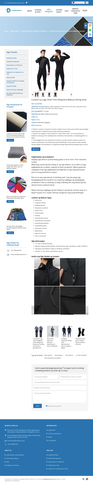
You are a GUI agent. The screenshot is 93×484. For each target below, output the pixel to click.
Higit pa (10, 140)
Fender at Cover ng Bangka (15, 90)
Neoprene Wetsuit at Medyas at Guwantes (34, 31)
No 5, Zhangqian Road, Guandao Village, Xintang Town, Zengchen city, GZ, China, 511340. (24, 436)
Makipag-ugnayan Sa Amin (75, 11)
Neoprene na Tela (12, 69)
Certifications (52, 440)
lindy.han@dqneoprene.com (15, 3)
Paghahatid (51, 430)
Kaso (66, 11)
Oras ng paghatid (37, 111)
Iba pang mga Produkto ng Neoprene (15, 94)
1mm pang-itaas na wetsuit (52, 358)
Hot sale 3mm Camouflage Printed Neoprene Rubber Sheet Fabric (16, 228)
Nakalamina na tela (37, 107)
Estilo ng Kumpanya (12, 458)
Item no (34, 104)
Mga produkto (15, 31)
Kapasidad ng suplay (38, 114)
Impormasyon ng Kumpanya (15, 455)
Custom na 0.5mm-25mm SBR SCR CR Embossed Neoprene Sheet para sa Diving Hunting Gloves (16, 135)
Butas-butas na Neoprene (14, 65)
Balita (85, 11)
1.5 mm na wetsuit (81, 355)
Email (36, 149)
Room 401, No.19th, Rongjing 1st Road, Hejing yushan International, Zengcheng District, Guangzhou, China (23, 431)
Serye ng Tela (11, 77)
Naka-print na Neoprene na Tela (15, 73)
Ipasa (37, 406)
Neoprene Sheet (11, 58)
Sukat (33, 117)
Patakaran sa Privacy (12, 465)
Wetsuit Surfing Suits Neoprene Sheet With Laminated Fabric (16, 197)
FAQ (7, 462)
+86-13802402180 (16, 250)
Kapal (33, 120)
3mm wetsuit (48, 355)
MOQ (33, 125)
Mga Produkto (49, 11)
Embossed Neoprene (13, 62)
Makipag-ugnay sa (11, 426)
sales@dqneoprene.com (49, 479)
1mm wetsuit (69, 355)
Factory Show (59, 11)
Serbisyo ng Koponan (54, 434)
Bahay (29, 11)
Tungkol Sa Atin (38, 11)
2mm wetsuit (59, 355)
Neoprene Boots (11, 86)
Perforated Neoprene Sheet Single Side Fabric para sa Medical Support (15, 166)
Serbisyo (34, 122)
